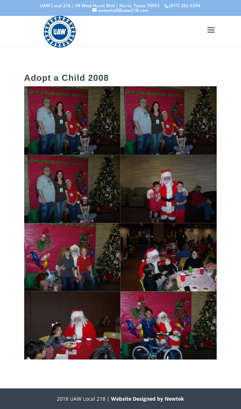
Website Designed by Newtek (147, 398)
